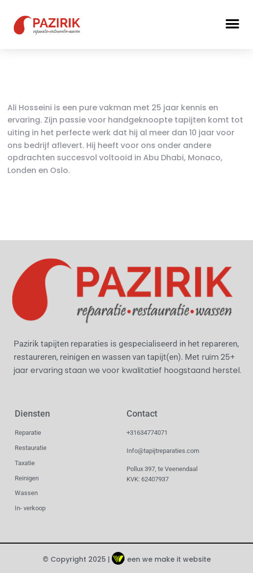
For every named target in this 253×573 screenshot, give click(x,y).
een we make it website (161, 559)
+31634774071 (147, 432)
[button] (232, 24)
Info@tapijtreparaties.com (162, 450)
